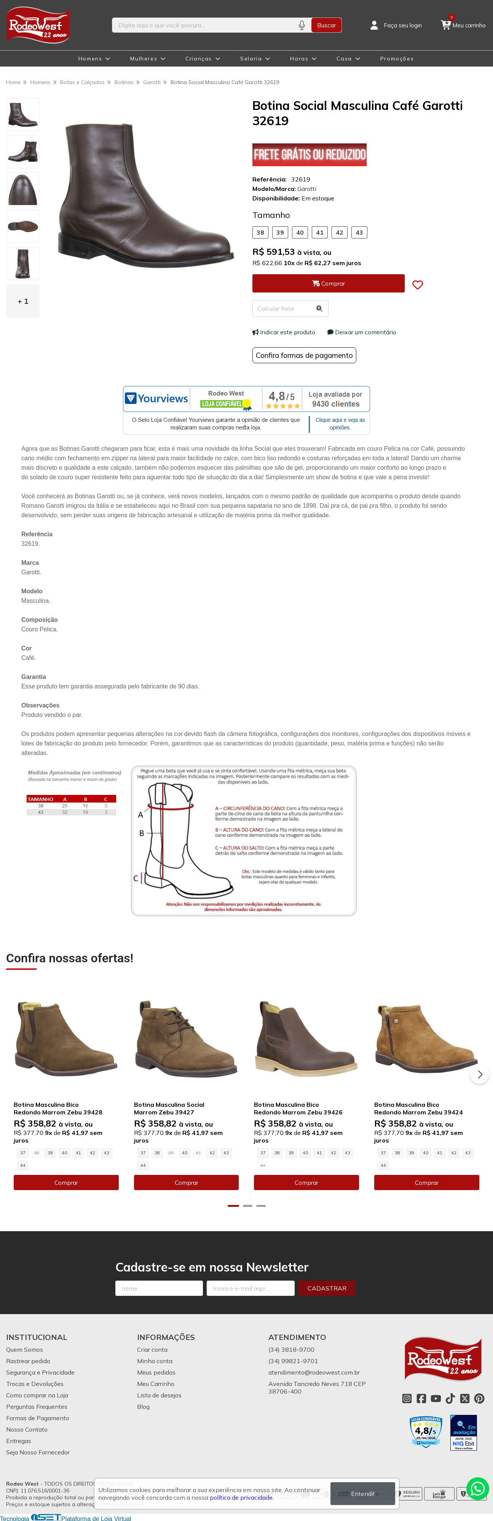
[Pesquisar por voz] (301, 25)
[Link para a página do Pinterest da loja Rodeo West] (479, 1398)
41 (320, 232)
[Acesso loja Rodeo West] (395, 25)
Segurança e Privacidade (40, 1372)
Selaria (251, 58)
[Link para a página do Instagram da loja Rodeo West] (407, 1398)
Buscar (326, 25)
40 (300, 232)
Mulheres (143, 58)
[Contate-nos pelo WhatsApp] (477, 1488)
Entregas (18, 1440)
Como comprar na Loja (37, 1395)
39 (280, 232)
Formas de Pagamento (37, 1417)
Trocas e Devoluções (35, 1383)
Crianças (198, 58)
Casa (344, 58)
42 (339, 232)
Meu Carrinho (155, 1383)
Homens (90, 58)
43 (359, 232)
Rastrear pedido (28, 1360)
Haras (299, 58)
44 (23, 1165)
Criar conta (152, 1349)
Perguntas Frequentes (36, 1406)
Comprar (66, 1182)
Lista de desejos (159, 1395)
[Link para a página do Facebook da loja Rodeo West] (421, 1398)
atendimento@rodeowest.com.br (314, 1372)
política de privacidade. (242, 1497)
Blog (143, 1406)
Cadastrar (327, 1288)
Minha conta (154, 1360)
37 (23, 1152)
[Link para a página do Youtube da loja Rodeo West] (436, 1398)
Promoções (397, 58)
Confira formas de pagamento (304, 355)
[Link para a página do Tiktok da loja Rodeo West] (450, 1398)
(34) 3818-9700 (291, 1349)
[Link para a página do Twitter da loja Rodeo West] (464, 1398)
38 (260, 232)
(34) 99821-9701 (293, 1360)
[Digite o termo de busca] (202, 25)
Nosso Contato (27, 1429)
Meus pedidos (156, 1372)
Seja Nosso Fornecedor (38, 1452)
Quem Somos (24, 1349)
